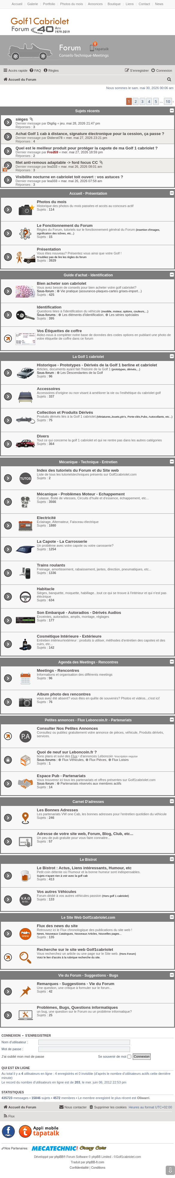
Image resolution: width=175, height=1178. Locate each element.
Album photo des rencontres (64, 694)
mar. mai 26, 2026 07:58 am (81, 181)
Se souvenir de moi (114, 1057)
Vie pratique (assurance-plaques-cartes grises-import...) (99, 291)
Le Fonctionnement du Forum (65, 225)
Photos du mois (71, 4)
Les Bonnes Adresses (57, 810)
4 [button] (149, 101)
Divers (43, 436)
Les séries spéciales (122, 315)
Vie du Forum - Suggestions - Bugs (88, 975)
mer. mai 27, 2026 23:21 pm (86, 138)
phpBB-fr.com (95, 1162)
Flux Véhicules (71, 760)
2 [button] (136, 101)
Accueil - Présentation (88, 193)
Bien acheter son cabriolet (61, 283)
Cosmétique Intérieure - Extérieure (69, 636)
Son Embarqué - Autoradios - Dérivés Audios (79, 612)
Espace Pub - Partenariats (61, 776)
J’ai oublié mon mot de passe (22, 1056)
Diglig (52, 123)
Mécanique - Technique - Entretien (88, 462)
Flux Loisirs (118, 760)
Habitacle (46, 589)
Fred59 (52, 152)
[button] (173, 102)
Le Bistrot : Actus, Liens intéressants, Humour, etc (84, 868)
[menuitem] (35, 70)
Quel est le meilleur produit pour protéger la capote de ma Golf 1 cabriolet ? (87, 148)
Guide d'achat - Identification (88, 275)
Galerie (32, 4)
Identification (49, 307)
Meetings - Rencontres (58, 670)
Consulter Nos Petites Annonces (67, 728)
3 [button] (142, 101)
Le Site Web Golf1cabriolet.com (88, 917)
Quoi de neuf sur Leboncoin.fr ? (67, 752)
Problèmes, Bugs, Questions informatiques (77, 1007)
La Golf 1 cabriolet (88, 357)
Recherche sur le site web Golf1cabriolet (75, 949)
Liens (130, 4)
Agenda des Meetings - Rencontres (88, 662)
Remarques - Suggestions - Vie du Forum (75, 983)
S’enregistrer (38, 1035)
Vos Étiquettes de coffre (59, 331)
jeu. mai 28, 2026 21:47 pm (80, 123)
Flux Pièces (95, 760)
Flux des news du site (57, 926)
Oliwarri (143, 1098)
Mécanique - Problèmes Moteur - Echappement (81, 494)
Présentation (49, 249)
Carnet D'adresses (88, 802)
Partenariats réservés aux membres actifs (89, 783)
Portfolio (49, 4)
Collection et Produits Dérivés (65, 412)
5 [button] (156, 101)
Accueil (17, 4)
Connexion (11, 1035)
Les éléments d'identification (81, 315)
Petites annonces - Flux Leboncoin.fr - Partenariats (88, 720)
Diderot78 (55, 138)
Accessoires (48, 388)
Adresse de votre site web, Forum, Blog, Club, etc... (85, 833)
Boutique (114, 4)
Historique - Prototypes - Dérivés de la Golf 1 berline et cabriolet (97, 365)
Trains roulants (51, 565)
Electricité (46, 517)
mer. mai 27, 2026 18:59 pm (82, 152)
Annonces (95, 4)
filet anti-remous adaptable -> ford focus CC (57, 162)
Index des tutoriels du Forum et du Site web (78, 470)
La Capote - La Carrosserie (62, 541)
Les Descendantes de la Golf (80, 372)
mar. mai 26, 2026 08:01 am (81, 166)
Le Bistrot (88, 860)
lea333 (52, 166)
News (159, 4)
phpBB (58, 1156)
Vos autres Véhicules (56, 891)
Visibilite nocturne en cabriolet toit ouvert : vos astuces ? (69, 177)
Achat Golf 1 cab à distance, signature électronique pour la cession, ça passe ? (90, 133)
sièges (22, 119)
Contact (144, 4)
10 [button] (168, 101)
